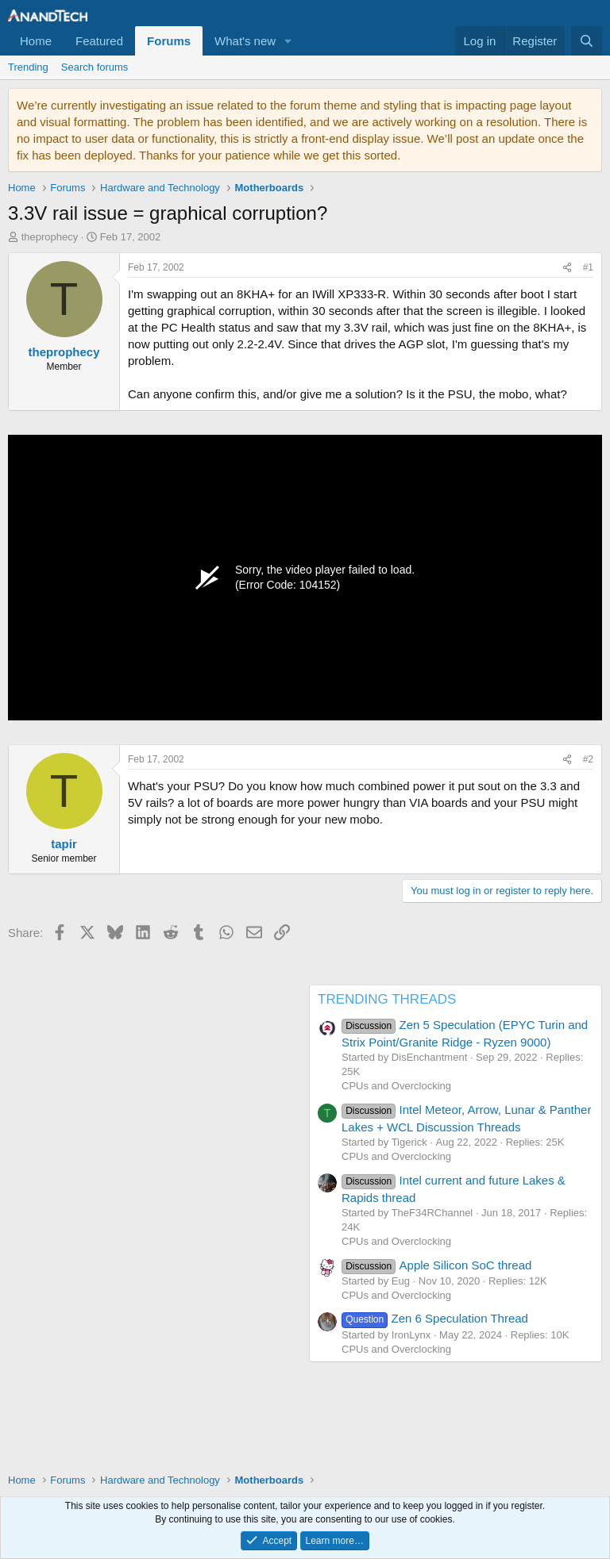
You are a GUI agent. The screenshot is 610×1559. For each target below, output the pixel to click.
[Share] (567, 268)
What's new (245, 41)
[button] (288, 41)
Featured (99, 41)
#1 (588, 267)
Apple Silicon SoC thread (436, 1265)
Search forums (95, 67)
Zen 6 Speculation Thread (435, 1318)
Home (36, 41)
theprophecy (50, 237)
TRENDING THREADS (387, 999)
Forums (169, 41)
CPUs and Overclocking (396, 1086)
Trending (28, 67)
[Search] (586, 41)
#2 (588, 759)
